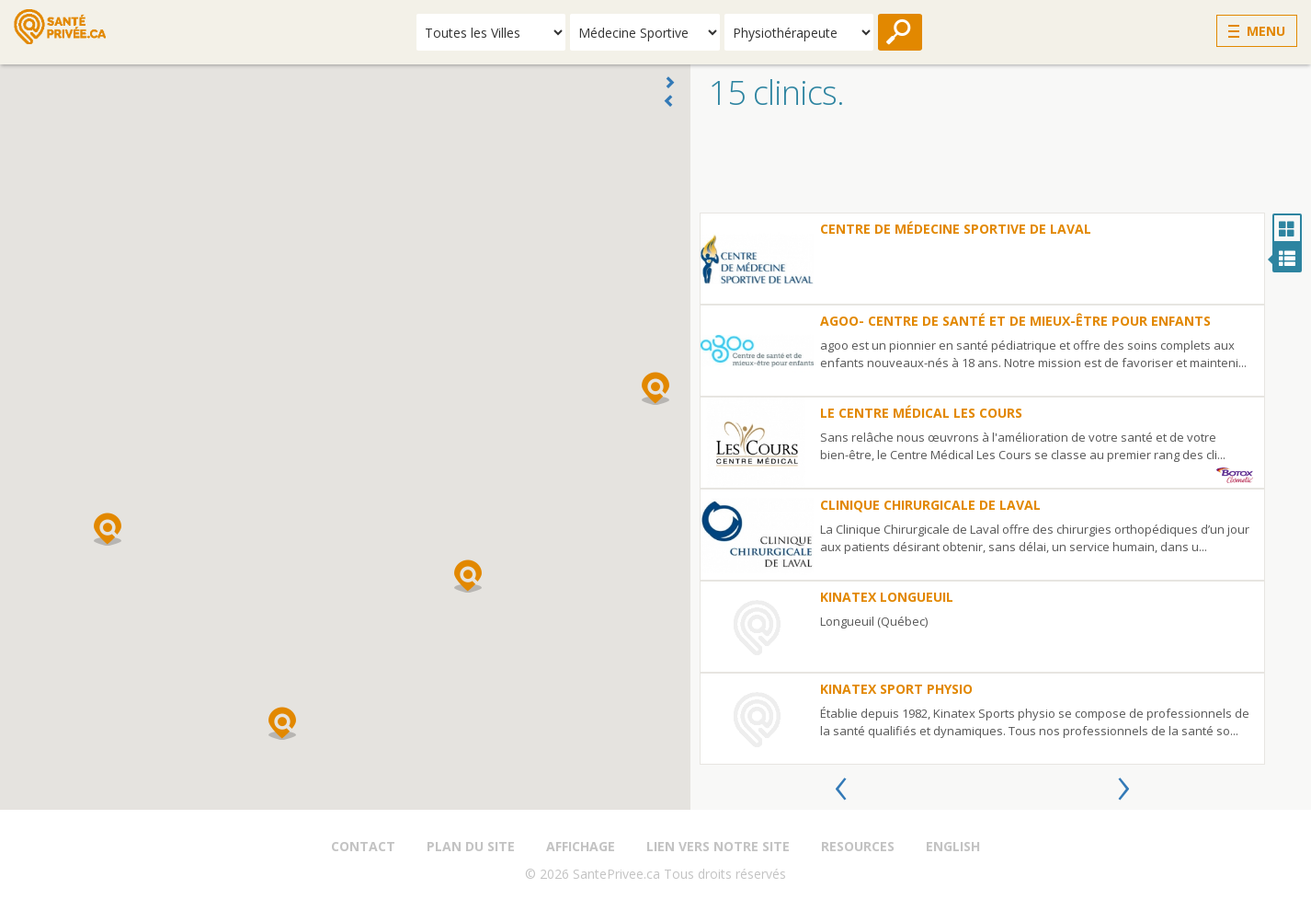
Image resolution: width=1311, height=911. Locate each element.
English (953, 846)
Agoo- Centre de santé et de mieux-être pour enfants (1015, 320)
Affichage (580, 846)
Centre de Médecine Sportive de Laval (955, 228)
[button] (655, 388)
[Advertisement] (1001, 167)
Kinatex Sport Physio (896, 689)
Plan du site (471, 846)
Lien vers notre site (718, 846)
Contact (363, 846)
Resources (858, 846)
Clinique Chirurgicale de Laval (930, 504)
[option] (982, 489)
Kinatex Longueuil (886, 596)
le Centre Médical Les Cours (921, 412)
